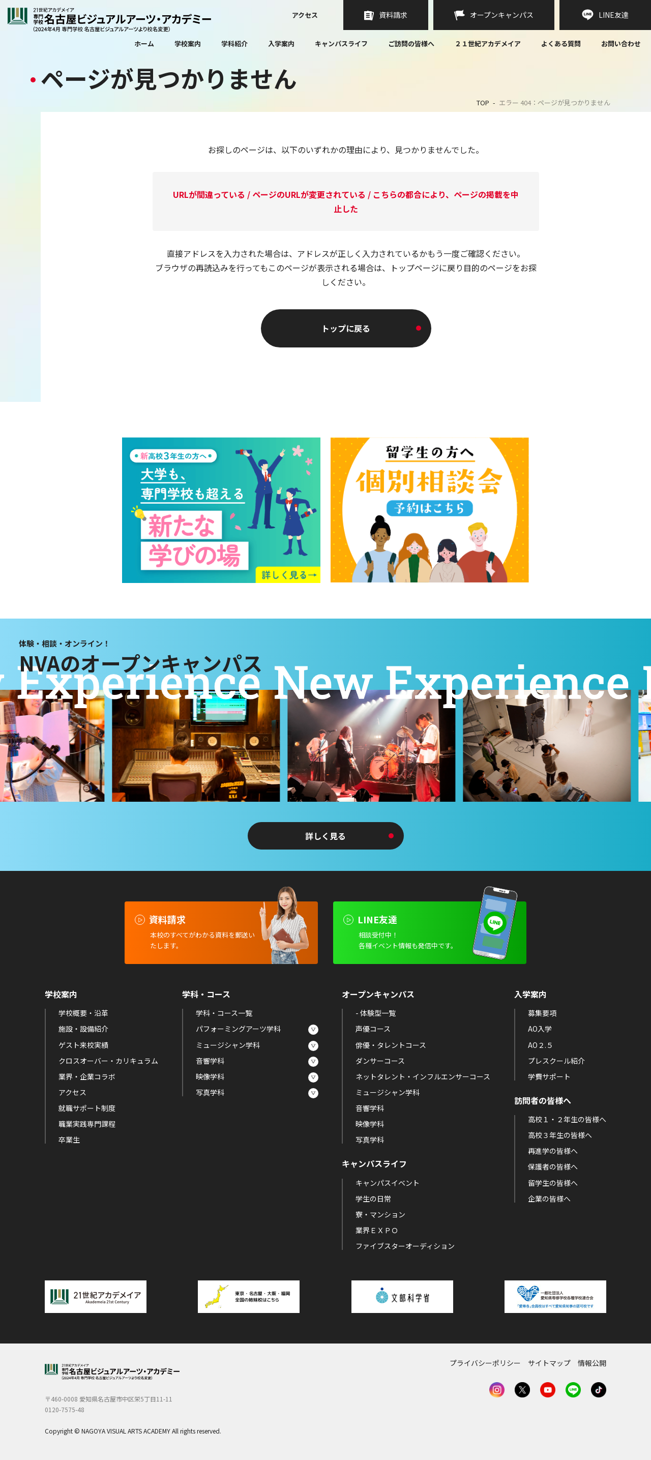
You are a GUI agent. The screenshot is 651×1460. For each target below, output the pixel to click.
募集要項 (542, 1013)
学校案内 (187, 43)
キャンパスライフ (341, 43)
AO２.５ (540, 1045)
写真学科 (210, 1092)
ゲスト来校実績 (83, 1045)
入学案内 (281, 43)
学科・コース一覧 (224, 1013)
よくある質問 (561, 44)
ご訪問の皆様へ (411, 43)
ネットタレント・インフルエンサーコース (423, 1076)
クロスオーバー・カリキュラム (108, 1061)
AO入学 (540, 1029)
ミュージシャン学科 (228, 1045)
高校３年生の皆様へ (560, 1135)
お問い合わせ (621, 44)
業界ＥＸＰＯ (377, 1230)
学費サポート (549, 1076)
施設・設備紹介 (83, 1029)
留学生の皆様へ (553, 1183)
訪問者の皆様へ (542, 1100)
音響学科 (210, 1061)
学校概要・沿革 (83, 1013)
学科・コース (206, 994)
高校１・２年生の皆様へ (567, 1119)
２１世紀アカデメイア (488, 43)
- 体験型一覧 (376, 1013)
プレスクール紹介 (556, 1061)
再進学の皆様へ (553, 1151)
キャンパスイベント (388, 1183)
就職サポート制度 (86, 1108)
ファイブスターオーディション (405, 1246)
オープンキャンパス (378, 994)
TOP (483, 102)
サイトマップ (549, 1363)
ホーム (144, 44)
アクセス (305, 16)
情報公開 (592, 1363)
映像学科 (210, 1076)
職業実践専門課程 (86, 1124)
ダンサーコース (380, 1061)
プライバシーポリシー (485, 1363)
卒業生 (69, 1139)
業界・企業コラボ (86, 1076)
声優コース (373, 1029)
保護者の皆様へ (553, 1166)
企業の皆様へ (549, 1198)
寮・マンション (380, 1214)
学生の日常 (373, 1198)
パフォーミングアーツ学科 (238, 1029)
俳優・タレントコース (391, 1045)
